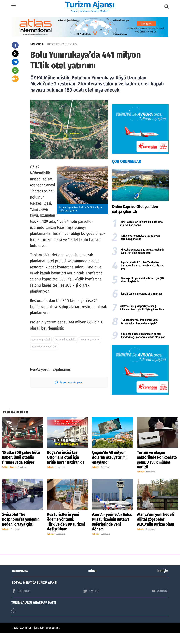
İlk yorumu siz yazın (69, 382)
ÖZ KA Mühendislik (65, 339)
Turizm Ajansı (32, 627)
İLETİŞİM (163, 571)
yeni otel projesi (41, 339)
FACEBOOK (21, 591)
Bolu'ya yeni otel (90, 339)
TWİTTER (91, 591)
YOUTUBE (160, 591)
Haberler (50, 467)
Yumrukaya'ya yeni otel (44, 346)
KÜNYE (92, 571)
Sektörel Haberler (9, 467)
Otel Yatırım (37, 44)
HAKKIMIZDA (20, 571)
